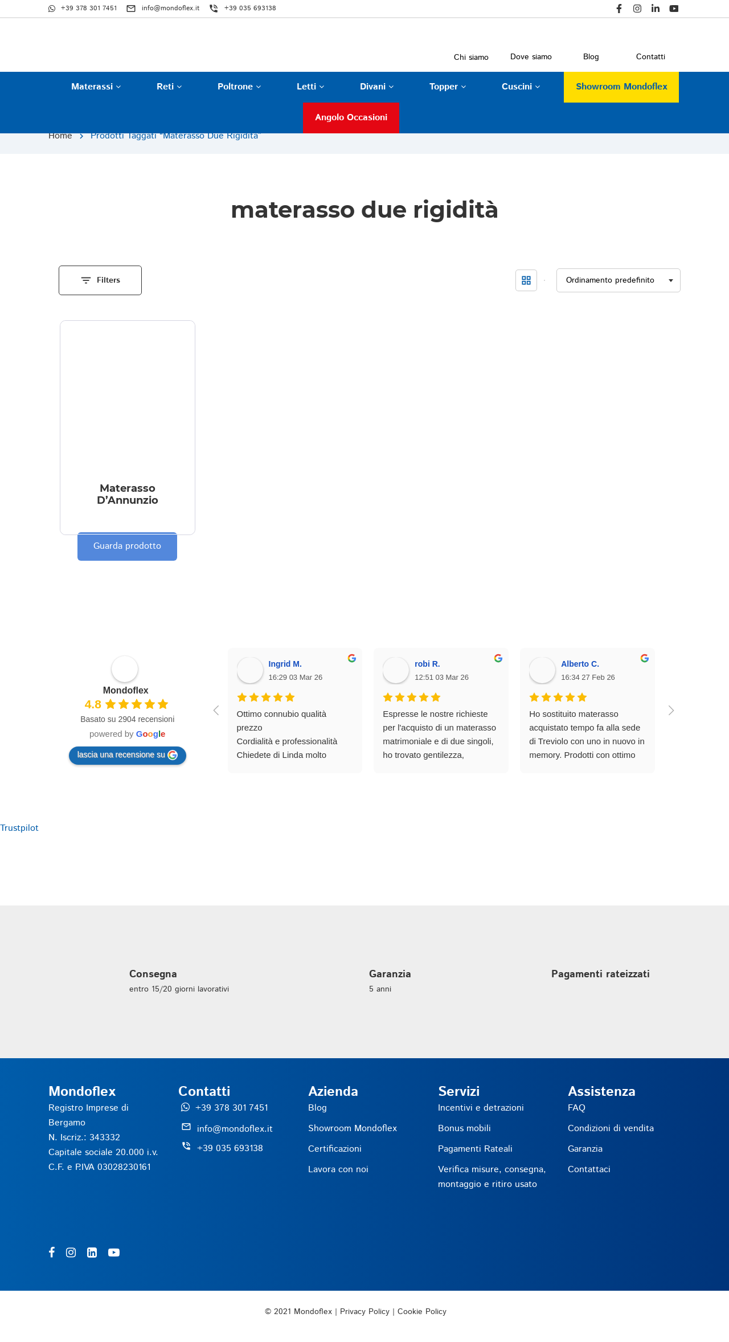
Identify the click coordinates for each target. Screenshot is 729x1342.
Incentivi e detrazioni (481, 1108)
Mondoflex (126, 690)
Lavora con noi (338, 1169)
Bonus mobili (464, 1128)
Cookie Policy (422, 1311)
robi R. (427, 663)
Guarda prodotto (127, 546)
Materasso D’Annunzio (127, 494)
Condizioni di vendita (611, 1128)
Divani (377, 86)
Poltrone (239, 86)
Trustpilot (19, 828)
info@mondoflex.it (235, 1129)
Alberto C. (580, 663)
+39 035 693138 (230, 1148)
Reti (169, 86)
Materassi (96, 86)
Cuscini (521, 86)
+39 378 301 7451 (231, 1108)
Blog (317, 1108)
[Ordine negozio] (618, 280)
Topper (447, 86)
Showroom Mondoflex (621, 86)
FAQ (576, 1108)
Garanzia (585, 1149)
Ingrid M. (285, 663)
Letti (310, 86)
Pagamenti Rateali (475, 1149)
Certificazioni (335, 1149)
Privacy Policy (365, 1311)
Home (60, 135)
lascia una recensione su (127, 755)
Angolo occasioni (351, 117)
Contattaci (589, 1169)
